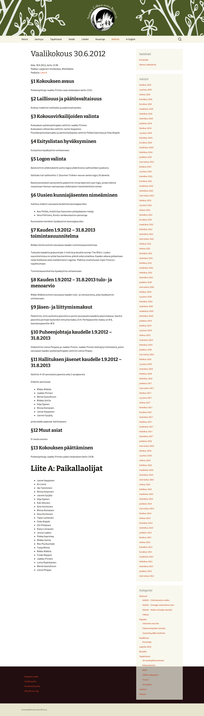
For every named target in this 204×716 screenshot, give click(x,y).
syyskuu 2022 (145, 205)
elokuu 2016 (144, 460)
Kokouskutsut (148, 665)
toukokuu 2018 (146, 368)
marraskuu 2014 (146, 508)
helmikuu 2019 (145, 344)
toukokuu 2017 (146, 417)
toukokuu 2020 (146, 306)
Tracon (145, 679)
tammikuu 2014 (146, 527)
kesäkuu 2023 (145, 181)
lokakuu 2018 (145, 359)
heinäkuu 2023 (145, 176)
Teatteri (143, 689)
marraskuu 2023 (146, 161)
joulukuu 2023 (145, 157)
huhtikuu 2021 (145, 263)
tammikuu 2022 (146, 234)
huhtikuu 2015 (145, 489)
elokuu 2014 (144, 518)
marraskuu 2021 (146, 238)
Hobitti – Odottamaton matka (155, 600)
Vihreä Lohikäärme (147, 64)
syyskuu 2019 (145, 330)
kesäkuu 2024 (145, 142)
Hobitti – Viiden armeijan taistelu (157, 609)
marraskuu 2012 (146, 576)
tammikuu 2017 (146, 436)
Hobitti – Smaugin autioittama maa (158, 605)
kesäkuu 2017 (145, 412)
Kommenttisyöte (32, 686)
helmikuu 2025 (145, 113)
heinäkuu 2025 (145, 99)
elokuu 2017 (144, 402)
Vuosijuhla (147, 684)
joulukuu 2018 (145, 349)
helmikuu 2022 (145, 229)
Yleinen (142, 694)
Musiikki (143, 651)
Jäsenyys (38, 39)
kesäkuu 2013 (145, 551)
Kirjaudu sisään (31, 676)
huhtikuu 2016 (145, 465)
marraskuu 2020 (146, 287)
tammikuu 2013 (146, 566)
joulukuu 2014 (145, 503)
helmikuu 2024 (145, 152)
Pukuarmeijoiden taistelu (153, 628)
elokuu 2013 (144, 542)
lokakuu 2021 (145, 243)
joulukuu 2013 (145, 532)
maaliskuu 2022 (146, 224)
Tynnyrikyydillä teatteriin (153, 633)
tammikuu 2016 (146, 474)
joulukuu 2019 (145, 320)
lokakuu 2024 (145, 128)
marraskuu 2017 (146, 388)
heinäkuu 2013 (145, 547)
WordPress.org (32, 691)
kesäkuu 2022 (145, 219)
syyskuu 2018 (145, 364)
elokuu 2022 (144, 210)
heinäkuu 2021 (145, 253)
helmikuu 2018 (145, 378)
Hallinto (115, 39)
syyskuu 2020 (145, 296)
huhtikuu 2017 (145, 421)
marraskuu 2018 (146, 354)
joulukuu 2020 (145, 282)
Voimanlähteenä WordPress (34, 709)
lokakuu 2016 (145, 450)
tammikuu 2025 (146, 118)
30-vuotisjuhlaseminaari (153, 660)
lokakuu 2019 (145, 325)
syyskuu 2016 (145, 455)
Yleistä (24, 39)
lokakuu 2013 (145, 537)
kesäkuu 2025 (145, 104)
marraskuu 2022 (146, 195)
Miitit (144, 670)
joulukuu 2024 (145, 123)
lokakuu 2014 (145, 513)
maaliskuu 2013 (146, 556)
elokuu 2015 (144, 484)
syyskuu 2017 (145, 397)
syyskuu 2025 (145, 89)
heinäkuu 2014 (145, 523)
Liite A (43, 72)
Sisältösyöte (30, 681)
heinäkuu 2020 (145, 301)
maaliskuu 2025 (146, 108)
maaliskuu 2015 (146, 494)
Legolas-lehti (145, 646)
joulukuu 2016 (145, 441)
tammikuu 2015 (146, 498)
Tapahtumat (56, 39)
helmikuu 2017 (145, 431)
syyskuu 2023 (145, 171)
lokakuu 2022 (145, 200)
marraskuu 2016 (146, 446)
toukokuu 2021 (146, 258)
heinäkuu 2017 (145, 407)
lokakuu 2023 (145, 166)
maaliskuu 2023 (146, 186)
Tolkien (145, 614)
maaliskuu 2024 (146, 147)
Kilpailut (143, 619)
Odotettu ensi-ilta (150, 623)
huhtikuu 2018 (145, 373)
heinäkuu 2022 (145, 214)
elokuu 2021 (144, 248)
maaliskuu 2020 (146, 311)
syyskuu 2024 (145, 133)
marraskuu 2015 (146, 479)
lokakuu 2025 (145, 84)
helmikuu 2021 (145, 272)
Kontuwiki (143, 59)
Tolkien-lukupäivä (150, 674)
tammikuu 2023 (146, 190)
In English (130, 39)
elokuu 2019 (144, 335)
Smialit (72, 39)
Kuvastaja (100, 39)
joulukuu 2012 (145, 571)
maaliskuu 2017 (146, 426)
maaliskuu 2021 (146, 267)
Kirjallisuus (144, 637)
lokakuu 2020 (145, 291)
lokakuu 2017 (145, 393)
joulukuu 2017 (145, 383)
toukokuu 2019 (146, 340)
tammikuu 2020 (146, 316)
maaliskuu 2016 (146, 470)
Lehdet (85, 39)
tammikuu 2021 (146, 277)
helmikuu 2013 (145, 561)
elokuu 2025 (144, 94)
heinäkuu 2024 (145, 137)
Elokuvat (143, 596)
